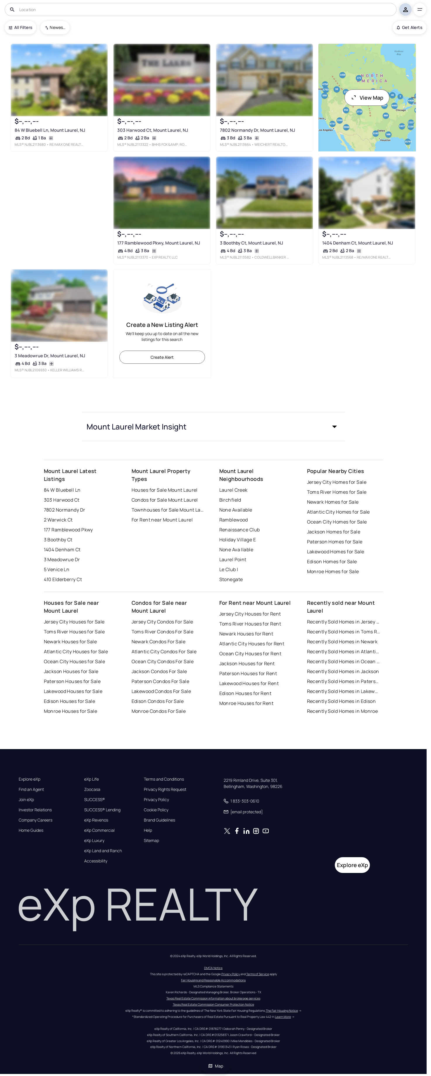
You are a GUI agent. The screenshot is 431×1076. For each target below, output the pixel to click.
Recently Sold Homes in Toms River (343, 631)
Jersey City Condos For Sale (162, 621)
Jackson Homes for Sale (334, 532)
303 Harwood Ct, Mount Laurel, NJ (152, 130)
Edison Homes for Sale (332, 561)
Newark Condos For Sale (159, 641)
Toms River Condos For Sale (162, 631)
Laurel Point (232, 559)
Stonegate (231, 579)
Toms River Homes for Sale (337, 492)
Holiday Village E (237, 539)
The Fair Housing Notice (282, 1011)
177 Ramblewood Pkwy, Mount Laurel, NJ (158, 243)
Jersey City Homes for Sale (336, 482)
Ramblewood (233, 520)
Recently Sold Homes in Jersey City (343, 621)
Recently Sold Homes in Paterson (343, 681)
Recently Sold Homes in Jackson (343, 671)
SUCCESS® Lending (102, 810)
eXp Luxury (94, 840)
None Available (235, 510)
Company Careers (35, 820)
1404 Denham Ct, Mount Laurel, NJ (357, 243)
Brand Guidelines (159, 820)
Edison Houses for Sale (69, 701)
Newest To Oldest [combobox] (57, 27)
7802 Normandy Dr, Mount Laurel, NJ (257, 130)
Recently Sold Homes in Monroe (342, 711)
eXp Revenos (96, 820)
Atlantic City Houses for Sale (76, 651)
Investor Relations (35, 810)
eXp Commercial (99, 830)
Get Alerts (409, 27)
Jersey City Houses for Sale (74, 621)
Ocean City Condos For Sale (163, 661)
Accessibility (95, 861)
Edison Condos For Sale (158, 701)
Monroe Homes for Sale (333, 571)
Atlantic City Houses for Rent (252, 643)
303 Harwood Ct (62, 500)
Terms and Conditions (164, 779)
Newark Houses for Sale (70, 641)
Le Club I (228, 569)
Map (215, 1066)
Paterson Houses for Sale (72, 681)
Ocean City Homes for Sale (337, 522)
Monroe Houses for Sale (70, 711)
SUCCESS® (94, 800)
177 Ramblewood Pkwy (68, 529)
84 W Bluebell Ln (62, 490)
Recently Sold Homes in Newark (342, 641)
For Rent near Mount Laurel (162, 520)
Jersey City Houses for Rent (250, 614)
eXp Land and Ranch (103, 851)
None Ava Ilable (236, 549)
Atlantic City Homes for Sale (338, 512)
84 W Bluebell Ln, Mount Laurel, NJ (50, 130)
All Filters (20, 27)
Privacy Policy (156, 800)
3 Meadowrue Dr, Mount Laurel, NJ (50, 356)
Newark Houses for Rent (246, 633)
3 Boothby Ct (58, 539)
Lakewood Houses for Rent (249, 683)
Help (148, 830)
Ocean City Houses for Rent (250, 653)
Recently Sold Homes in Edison (341, 701)
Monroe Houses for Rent (246, 703)
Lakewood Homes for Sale (335, 551)
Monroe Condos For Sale (159, 711)
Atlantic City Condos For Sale (164, 651)
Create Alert (162, 357)
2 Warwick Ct (58, 520)
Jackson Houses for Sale (71, 671)
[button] (213, 426)
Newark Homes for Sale (333, 502)
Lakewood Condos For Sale (161, 691)
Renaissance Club (239, 529)
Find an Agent (31, 789)
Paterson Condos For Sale (160, 681)
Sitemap (151, 840)
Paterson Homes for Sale (335, 541)
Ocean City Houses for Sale (74, 661)
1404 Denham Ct (62, 549)
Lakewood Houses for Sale (73, 691)
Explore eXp (29, 779)
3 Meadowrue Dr (62, 559)
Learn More (283, 1017)
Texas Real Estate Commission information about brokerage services (213, 998)
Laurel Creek (233, 490)
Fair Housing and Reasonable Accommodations (213, 980)
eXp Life (91, 779)
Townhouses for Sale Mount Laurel (168, 510)
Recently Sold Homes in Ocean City (343, 661)
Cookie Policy (156, 810)
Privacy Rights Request (165, 789)
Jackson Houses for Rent (247, 663)
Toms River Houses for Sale (74, 631)
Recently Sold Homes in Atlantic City (343, 651)
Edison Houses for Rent (245, 693)
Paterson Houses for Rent (248, 673)
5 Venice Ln (57, 569)
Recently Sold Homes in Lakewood (343, 691)
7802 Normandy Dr (64, 510)
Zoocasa (92, 789)
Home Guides (31, 830)
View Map (367, 97)
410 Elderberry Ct (63, 579)
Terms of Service (257, 974)
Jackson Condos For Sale (159, 671)
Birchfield (230, 500)
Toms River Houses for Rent (250, 624)
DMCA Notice (213, 968)
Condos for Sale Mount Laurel (165, 500)
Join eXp (26, 800)
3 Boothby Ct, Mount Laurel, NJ (251, 243)
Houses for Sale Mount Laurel (165, 490)
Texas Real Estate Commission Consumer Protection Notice (213, 1004)
